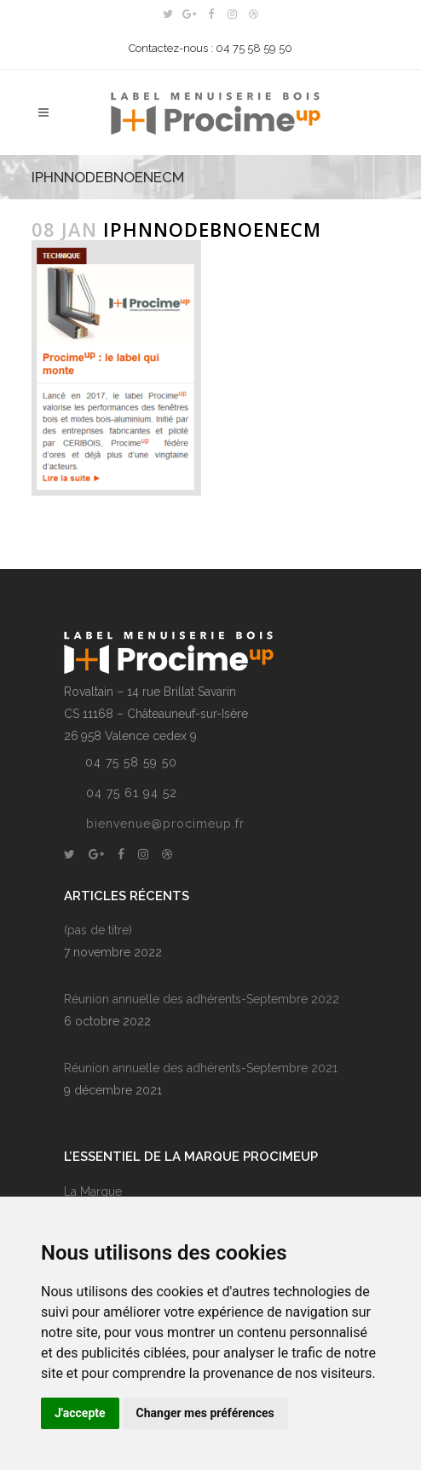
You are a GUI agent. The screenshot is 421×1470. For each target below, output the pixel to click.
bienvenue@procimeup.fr (165, 823)
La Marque (93, 1191)
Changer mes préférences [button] (205, 1413)
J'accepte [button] (80, 1413)
